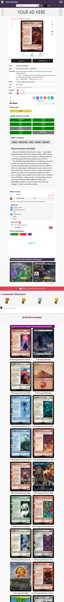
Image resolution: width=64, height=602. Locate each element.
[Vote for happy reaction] (23, 299)
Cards (16, 18)
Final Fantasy (15, 156)
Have (14, 218)
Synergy (38, 142)
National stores (17, 207)
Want (15, 216)
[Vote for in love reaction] (7, 299)
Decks (31, 142)
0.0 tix (40, 55)
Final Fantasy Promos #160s (24, 87)
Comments (46, 142)
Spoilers (21, 61)
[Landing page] (2, 1)
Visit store (51, 195)
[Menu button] (61, 3)
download (22, 90)
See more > (51, 284)
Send (51, 227)
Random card (43, 61)
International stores (19, 210)
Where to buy (23, 142)
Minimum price (14, 234)
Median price (23, 234)
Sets (14, 212)
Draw (20, 111)
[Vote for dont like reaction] (56, 299)
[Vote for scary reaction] (40, 299)
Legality (14, 142)
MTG (11, 18)
